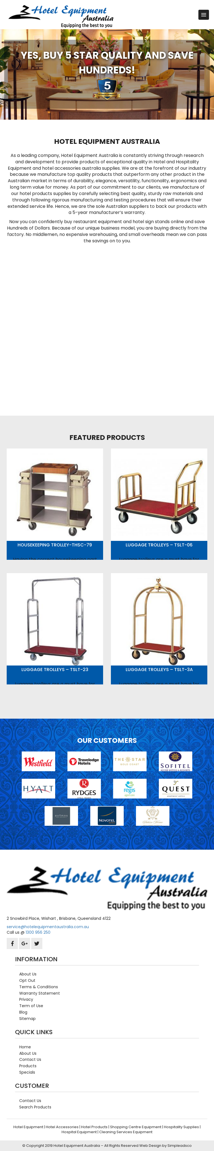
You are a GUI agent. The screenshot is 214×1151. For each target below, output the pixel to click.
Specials (27, 1072)
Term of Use (31, 1006)
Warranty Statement (39, 993)
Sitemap (27, 1018)
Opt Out (27, 980)
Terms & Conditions (38, 987)
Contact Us (30, 1059)
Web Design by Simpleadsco (165, 1145)
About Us (28, 974)
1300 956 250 (38, 932)
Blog (23, 1012)
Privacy (26, 999)
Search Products (35, 1107)
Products (28, 1066)
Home (25, 1047)
